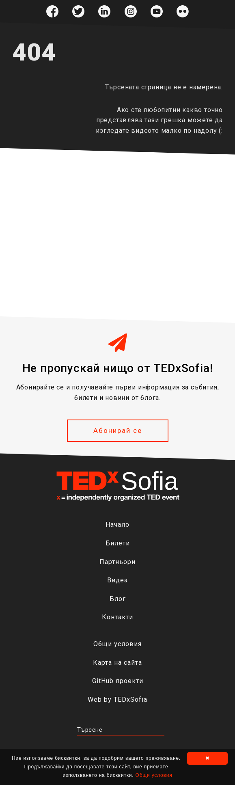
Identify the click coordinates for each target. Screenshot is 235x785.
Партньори (117, 562)
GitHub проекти (117, 681)
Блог (118, 599)
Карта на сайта (117, 662)
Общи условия (117, 644)
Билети (118, 543)
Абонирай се (117, 430)
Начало (117, 524)
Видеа (117, 580)
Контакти (117, 617)
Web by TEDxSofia (117, 699)
